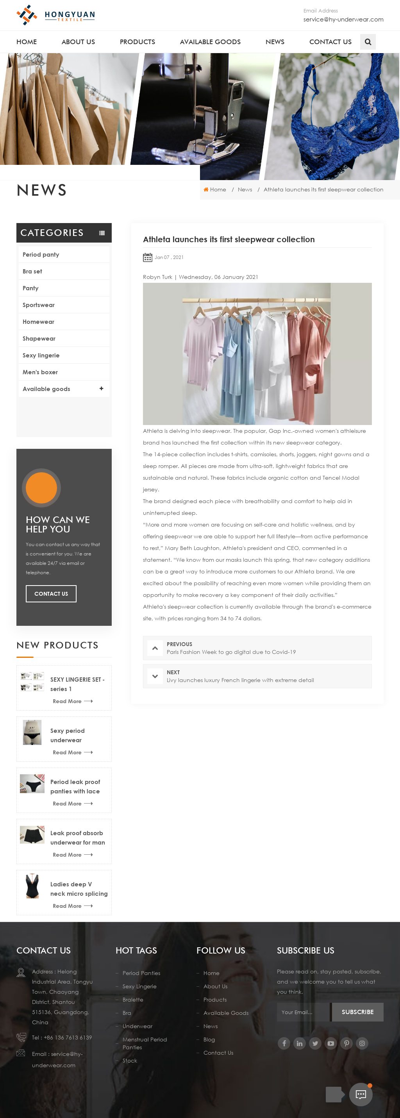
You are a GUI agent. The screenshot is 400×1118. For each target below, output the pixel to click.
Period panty (41, 254)
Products (137, 42)
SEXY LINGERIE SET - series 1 (77, 646)
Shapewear (39, 338)
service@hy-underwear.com (344, 19)
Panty (31, 287)
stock (130, 1045)
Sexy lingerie (41, 355)
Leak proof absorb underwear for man (77, 799)
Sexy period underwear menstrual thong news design (73, 698)
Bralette (133, 984)
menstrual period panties (145, 1028)
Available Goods (226, 997)
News (275, 42)
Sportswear (39, 304)
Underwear (137, 1010)
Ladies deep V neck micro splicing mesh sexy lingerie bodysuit (79, 851)
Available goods (210, 42)
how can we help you (58, 486)
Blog (209, 1024)
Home (26, 42)
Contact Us (51, 555)
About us (78, 42)
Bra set (32, 271)
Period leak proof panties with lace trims (75, 749)
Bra (127, 997)
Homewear (38, 321)
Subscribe (358, 996)
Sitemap (267, 1094)
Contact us (330, 42)
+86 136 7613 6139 (68, 1022)
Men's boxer (40, 371)
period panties (141, 957)
